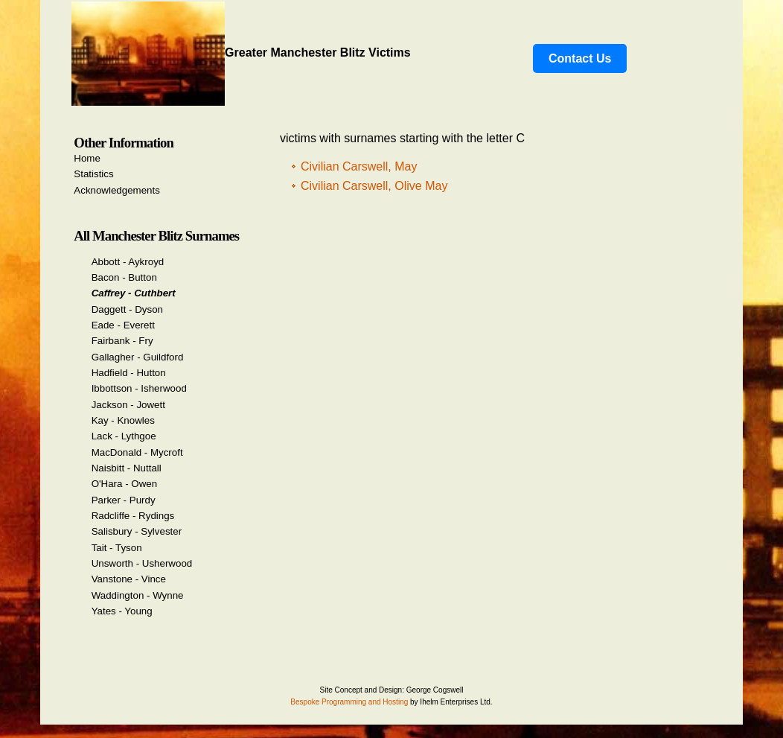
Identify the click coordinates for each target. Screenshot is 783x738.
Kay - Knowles (123, 420)
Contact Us (580, 58)
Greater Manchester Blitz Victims (241, 52)
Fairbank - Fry (122, 340)
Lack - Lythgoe (124, 436)
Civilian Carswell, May (359, 166)
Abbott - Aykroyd (128, 261)
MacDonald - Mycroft (137, 452)
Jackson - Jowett (128, 404)
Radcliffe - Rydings (133, 515)
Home (87, 158)
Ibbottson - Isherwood (139, 388)
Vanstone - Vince (129, 579)
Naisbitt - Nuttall (127, 468)
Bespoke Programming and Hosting (349, 702)
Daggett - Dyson (127, 309)
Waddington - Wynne (138, 595)
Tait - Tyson (117, 547)
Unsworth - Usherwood (142, 563)
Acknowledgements (117, 190)
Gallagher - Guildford (138, 357)
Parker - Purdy (124, 500)
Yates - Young (122, 611)
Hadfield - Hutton (129, 372)
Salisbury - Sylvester (137, 531)
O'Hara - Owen (124, 483)
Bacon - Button (124, 277)
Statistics (93, 173)
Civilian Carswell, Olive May (374, 185)
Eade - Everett (123, 325)
